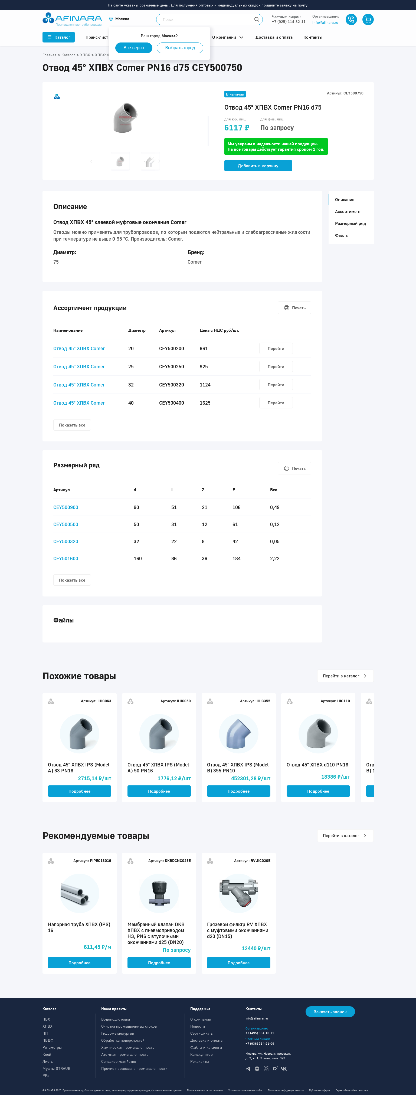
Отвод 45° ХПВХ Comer (79, 348)
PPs (45, 1075)
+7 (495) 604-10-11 (259, 1033)
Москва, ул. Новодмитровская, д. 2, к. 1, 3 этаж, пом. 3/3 (268, 1055)
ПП (45, 1033)
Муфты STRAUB (56, 1068)
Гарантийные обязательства (352, 1090)
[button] (119, 19)
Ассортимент (348, 211)
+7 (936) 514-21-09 (259, 1043)
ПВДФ (47, 1040)
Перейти (276, 348)
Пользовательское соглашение (205, 1090)
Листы (48, 1061)
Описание (343, 199)
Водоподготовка (115, 1019)
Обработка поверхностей (123, 1040)
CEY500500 (65, 524)
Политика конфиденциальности (286, 1090)
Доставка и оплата (206, 1040)
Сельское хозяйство (118, 1061)
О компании (200, 1019)
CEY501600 (65, 558)
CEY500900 (65, 507)
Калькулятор (201, 1054)
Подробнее (79, 791)
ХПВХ (47, 1026)
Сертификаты (202, 1033)
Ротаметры (52, 1047)
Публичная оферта (319, 1090)
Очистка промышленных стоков (129, 1026)
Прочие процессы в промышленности (134, 1068)
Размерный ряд (350, 223)
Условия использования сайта (245, 1090)
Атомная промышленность (124, 1054)
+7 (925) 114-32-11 (289, 21)
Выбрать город (180, 47)
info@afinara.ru (325, 22)
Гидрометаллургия (117, 1033)
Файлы (342, 235)
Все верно (134, 47)
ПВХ (46, 1019)
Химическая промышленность (127, 1047)
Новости (197, 1026)
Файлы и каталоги (206, 1047)
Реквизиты (199, 1061)
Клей (46, 1054)
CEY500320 (65, 541)
